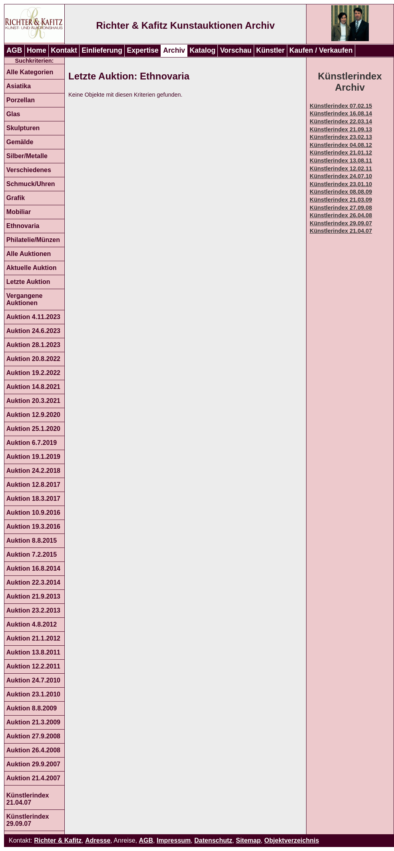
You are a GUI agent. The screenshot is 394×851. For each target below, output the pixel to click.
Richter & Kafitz (58, 840)
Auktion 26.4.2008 (33, 750)
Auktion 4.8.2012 (31, 624)
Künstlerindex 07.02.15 (341, 106)
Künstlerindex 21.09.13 (341, 129)
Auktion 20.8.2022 (33, 358)
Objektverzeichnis (291, 840)
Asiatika (18, 86)
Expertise (143, 50)
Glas (13, 114)
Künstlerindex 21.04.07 (27, 799)
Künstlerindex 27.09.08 (341, 207)
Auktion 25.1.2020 (33, 428)
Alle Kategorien (29, 72)
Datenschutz (213, 840)
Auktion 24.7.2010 (33, 680)
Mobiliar (18, 211)
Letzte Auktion (28, 281)
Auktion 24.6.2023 (33, 330)
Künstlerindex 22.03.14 (341, 121)
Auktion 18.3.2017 (33, 498)
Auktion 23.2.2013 (33, 610)
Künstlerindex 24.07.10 (341, 176)
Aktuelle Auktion (31, 267)
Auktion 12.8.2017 (33, 484)
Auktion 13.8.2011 (33, 652)
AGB (14, 50)
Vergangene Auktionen (24, 299)
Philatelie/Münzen (33, 239)
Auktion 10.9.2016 (33, 512)
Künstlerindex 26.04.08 (341, 215)
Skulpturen (23, 128)
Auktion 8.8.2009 (31, 708)
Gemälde (20, 142)
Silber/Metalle (27, 156)
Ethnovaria (23, 225)
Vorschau (236, 50)
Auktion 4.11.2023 (33, 316)
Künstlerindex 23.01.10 (341, 184)
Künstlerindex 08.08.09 (341, 191)
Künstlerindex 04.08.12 (341, 145)
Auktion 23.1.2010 (33, 694)
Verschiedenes (28, 170)
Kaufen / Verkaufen (320, 50)
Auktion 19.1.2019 (33, 456)
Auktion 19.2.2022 (33, 372)
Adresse (97, 840)
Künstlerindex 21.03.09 (341, 199)
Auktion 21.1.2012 (33, 638)
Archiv (174, 50)
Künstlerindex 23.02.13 (341, 137)
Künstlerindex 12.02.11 (341, 168)
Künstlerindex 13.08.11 (341, 160)
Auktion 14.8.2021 (33, 386)
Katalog (203, 50)
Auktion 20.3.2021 (33, 400)
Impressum (174, 840)
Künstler (270, 50)
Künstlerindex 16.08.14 (341, 113)
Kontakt (64, 50)
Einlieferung (102, 50)
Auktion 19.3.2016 (33, 526)
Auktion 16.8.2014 (33, 568)
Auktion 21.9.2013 (33, 596)
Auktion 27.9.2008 (33, 736)
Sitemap (248, 840)
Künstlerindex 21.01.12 (341, 152)
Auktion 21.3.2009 (33, 722)
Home (36, 50)
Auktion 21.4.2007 (33, 778)
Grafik (15, 197)
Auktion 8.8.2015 (31, 540)
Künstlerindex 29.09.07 (27, 820)
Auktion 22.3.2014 (33, 582)
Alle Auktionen (28, 253)
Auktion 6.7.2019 (31, 442)
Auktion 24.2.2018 (33, 470)
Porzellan (20, 100)
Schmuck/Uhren (30, 184)
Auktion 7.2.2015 (31, 554)
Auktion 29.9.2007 (33, 764)
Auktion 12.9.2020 (33, 414)
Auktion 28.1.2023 (33, 344)
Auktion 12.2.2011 (33, 666)
